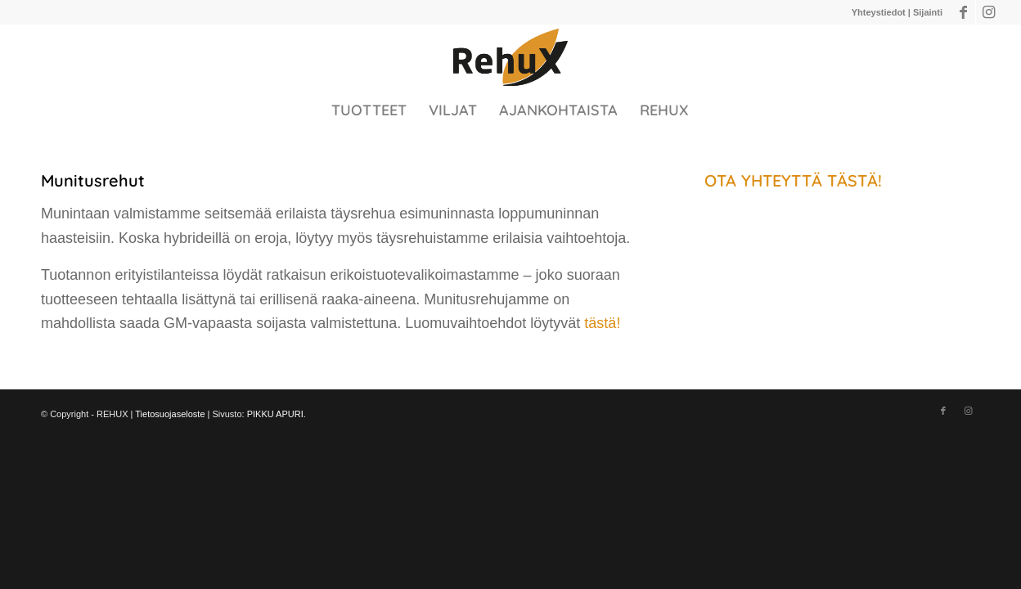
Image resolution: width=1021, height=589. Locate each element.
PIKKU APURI (275, 414)
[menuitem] (369, 110)
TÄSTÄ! (854, 180)
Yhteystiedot (879, 12)
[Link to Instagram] (988, 12)
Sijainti (927, 12)
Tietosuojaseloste (170, 414)
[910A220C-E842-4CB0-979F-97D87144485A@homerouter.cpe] (510, 57)
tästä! (602, 323)
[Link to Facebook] (963, 12)
